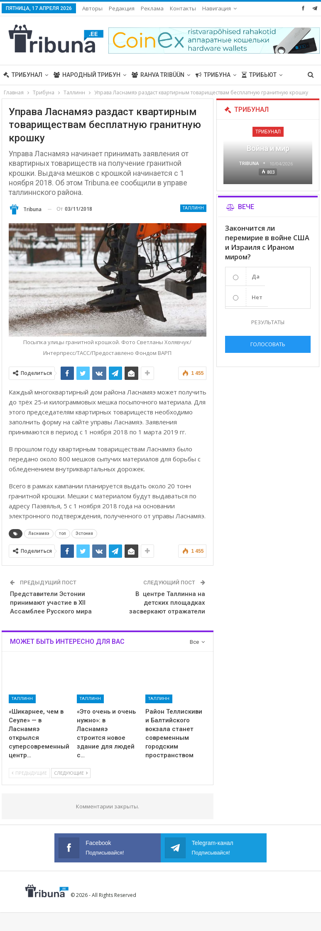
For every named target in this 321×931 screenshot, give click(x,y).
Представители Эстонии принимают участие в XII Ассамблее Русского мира (51, 602)
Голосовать (267, 344)
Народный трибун (87, 74)
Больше (215, 8)
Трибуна (213, 74)
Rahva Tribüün (158, 74)
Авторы (92, 8)
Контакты (183, 8)
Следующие (71, 773)
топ (62, 533)
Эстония (84, 533)
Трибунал (22, 74)
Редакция (122, 8)
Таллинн (193, 208)
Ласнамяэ (38, 533)
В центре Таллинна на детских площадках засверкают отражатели (167, 602)
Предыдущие (29, 773)
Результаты (267, 322)
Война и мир (268, 148)
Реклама (152, 8)
